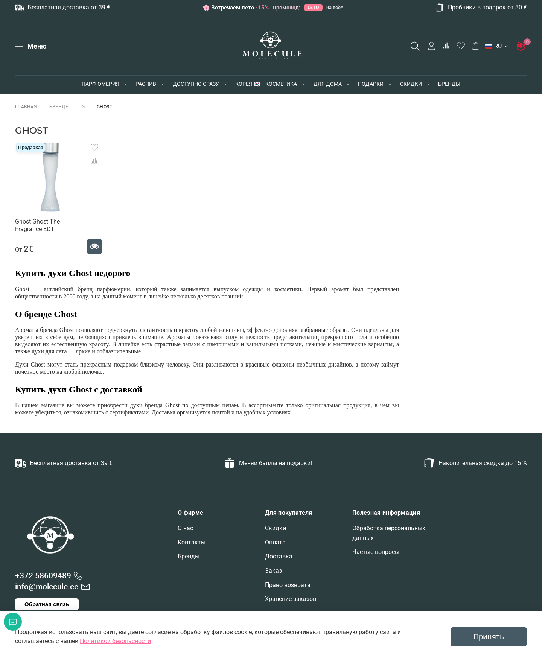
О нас (185, 528)
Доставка (278, 556)
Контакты (192, 542)
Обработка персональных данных (388, 533)
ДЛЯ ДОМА (328, 84)
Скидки (275, 528)
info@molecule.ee (46, 586)
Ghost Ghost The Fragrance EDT (37, 225)
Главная (26, 107)
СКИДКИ (411, 84)
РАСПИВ (146, 84)
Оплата (275, 542)
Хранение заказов (290, 598)
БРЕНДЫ (449, 84)
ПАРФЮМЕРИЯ (100, 84)
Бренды (188, 556)
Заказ (273, 570)
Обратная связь (46, 604)
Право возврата (288, 585)
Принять (488, 636)
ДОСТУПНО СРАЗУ (196, 84)
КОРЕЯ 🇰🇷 (247, 84)
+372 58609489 (43, 575)
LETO (313, 7)
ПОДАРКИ (371, 84)
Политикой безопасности (115, 641)
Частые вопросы (375, 551)
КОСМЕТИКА (281, 84)
